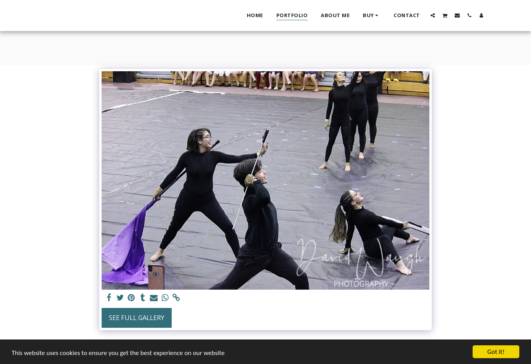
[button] (432, 15)
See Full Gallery (136, 317)
